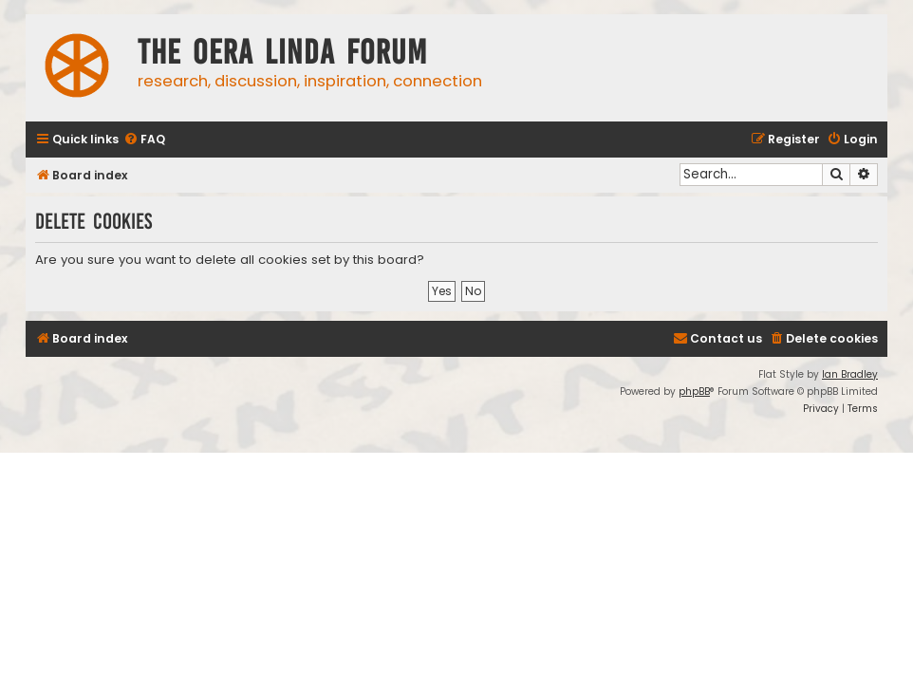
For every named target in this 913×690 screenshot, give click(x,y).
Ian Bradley (850, 374)
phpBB (694, 391)
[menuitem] (144, 140)
